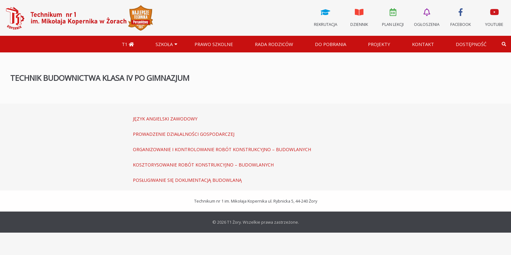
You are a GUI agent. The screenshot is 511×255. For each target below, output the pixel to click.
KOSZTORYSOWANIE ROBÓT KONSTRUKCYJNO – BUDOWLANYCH (203, 165)
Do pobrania (330, 44)
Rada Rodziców (274, 44)
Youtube (494, 17)
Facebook (460, 17)
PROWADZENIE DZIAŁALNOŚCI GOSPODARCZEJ (183, 134)
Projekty (379, 44)
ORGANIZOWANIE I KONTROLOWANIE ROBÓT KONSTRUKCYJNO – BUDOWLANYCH (222, 149)
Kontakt (423, 44)
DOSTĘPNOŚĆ (471, 44)
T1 (128, 44)
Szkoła (164, 44)
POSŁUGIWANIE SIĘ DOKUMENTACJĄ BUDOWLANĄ (187, 180)
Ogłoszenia (426, 17)
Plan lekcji (393, 17)
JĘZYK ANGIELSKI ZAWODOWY (165, 119)
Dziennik (359, 17)
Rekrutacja (325, 17)
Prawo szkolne (213, 44)
